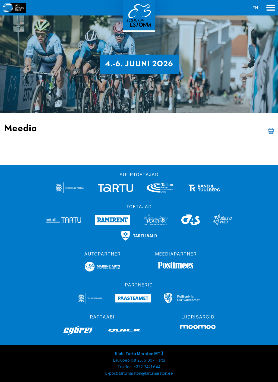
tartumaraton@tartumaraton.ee (146, 373)
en (255, 7)
